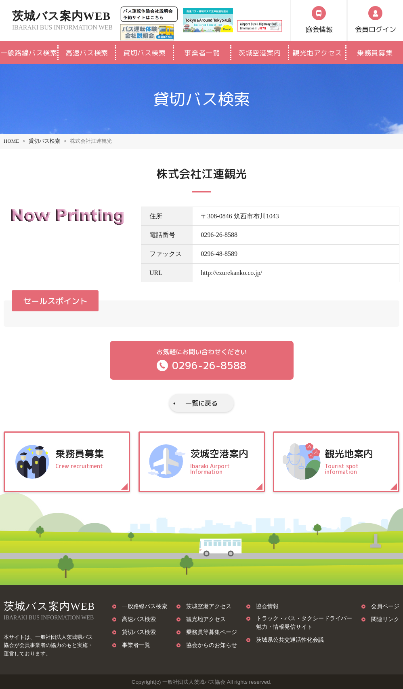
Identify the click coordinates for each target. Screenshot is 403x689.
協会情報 (267, 606)
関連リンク (385, 619)
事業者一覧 (202, 52)
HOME (11, 141)
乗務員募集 (375, 52)
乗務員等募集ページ (211, 632)
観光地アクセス (317, 52)
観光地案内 (357, 461)
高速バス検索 (86, 52)
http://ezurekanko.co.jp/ (231, 272)
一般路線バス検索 (28, 52)
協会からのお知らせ (211, 645)
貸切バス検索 (144, 52)
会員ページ (385, 606)
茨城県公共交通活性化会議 (290, 639)
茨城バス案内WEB (65, 21)
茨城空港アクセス (208, 606)
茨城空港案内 (259, 52)
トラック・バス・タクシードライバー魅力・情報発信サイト (304, 622)
